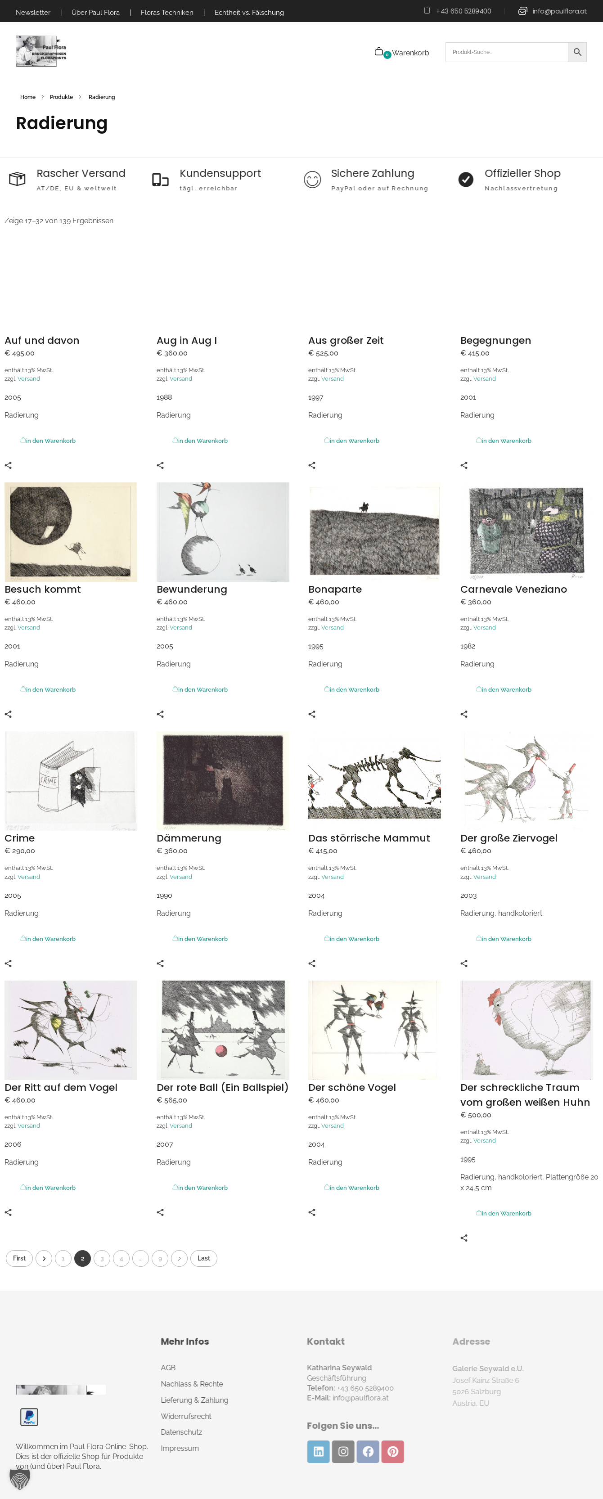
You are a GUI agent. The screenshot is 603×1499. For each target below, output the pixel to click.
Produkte (61, 97)
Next (179, 1258)
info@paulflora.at (560, 11)
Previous (44, 1258)
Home (28, 97)
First (19, 1258)
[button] (20, 1479)
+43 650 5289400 (463, 11)
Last (204, 1258)
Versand (29, 378)
